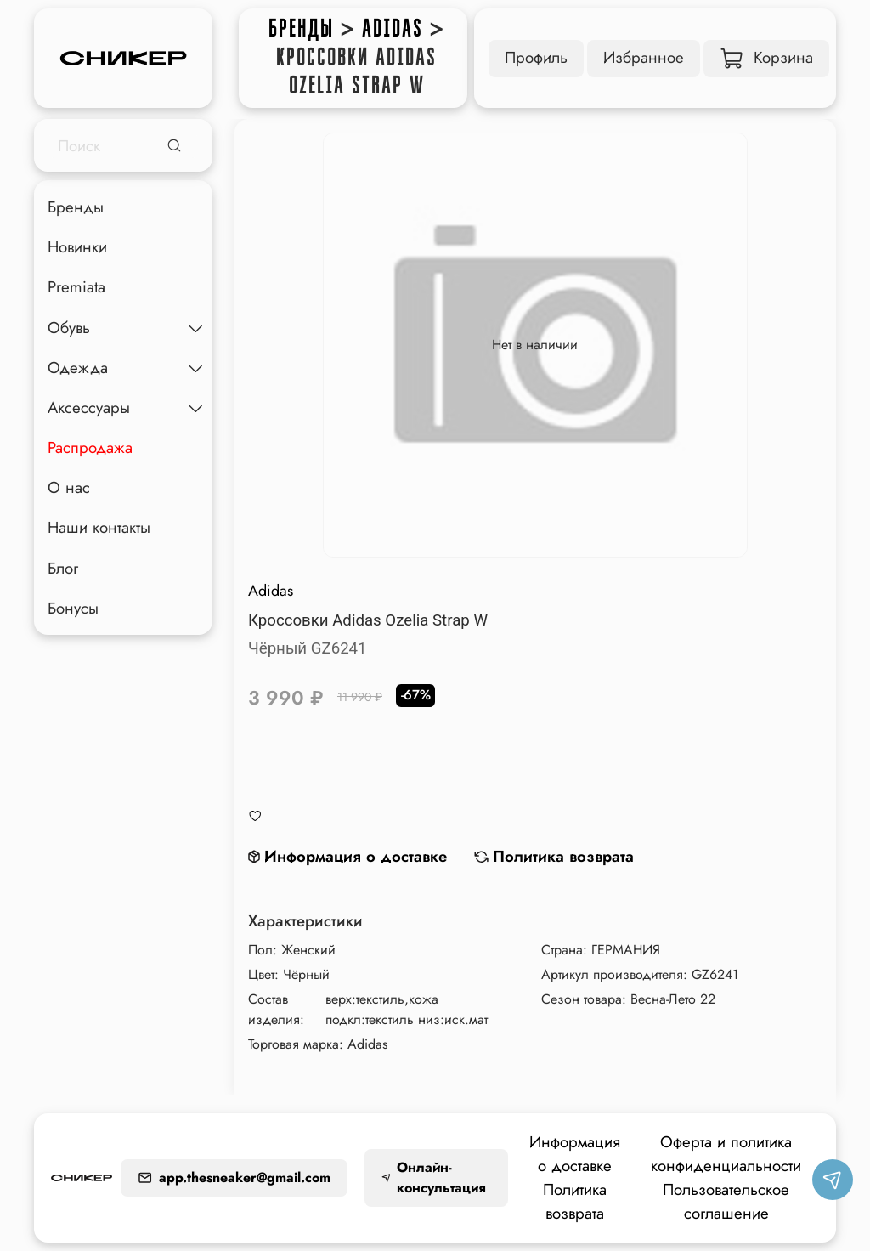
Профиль (536, 57)
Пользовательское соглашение (726, 1201)
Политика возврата (575, 1201)
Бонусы (73, 608)
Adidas (392, 28)
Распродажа (90, 447)
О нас (69, 487)
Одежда (78, 367)
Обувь (69, 327)
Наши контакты (99, 527)
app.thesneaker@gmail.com (234, 1177)
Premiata (76, 286)
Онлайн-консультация (433, 1177)
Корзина (767, 58)
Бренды (301, 28)
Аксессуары (89, 407)
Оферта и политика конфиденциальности (726, 1153)
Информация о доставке (574, 1153)
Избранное (643, 57)
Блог (63, 568)
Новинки (77, 246)
